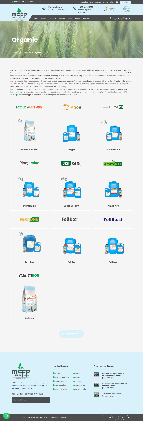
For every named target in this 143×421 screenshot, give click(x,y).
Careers (62, 18)
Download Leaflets (71, 334)
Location (84, 2)
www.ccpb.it (15, 95)
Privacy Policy (81, 389)
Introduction (39, 2)
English (125, 2)
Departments (95, 2)
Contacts (86, 18)
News (70, 18)
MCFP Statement (62, 377)
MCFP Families (25, 52)
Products (52, 18)
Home (36, 18)
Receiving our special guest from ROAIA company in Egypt (114, 374)
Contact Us (80, 385)
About (43, 18)
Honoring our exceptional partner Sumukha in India (114, 384)
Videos (77, 18)
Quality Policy (108, 2)
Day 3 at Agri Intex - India (111, 393)
